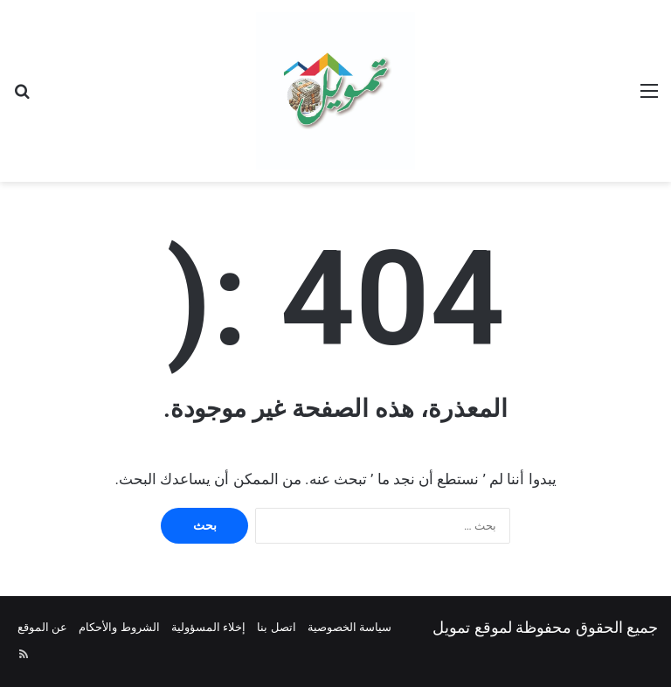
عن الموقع (42, 627)
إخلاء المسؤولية (208, 627)
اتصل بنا (276, 627)
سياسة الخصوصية (349, 627)
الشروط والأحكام (119, 627)
